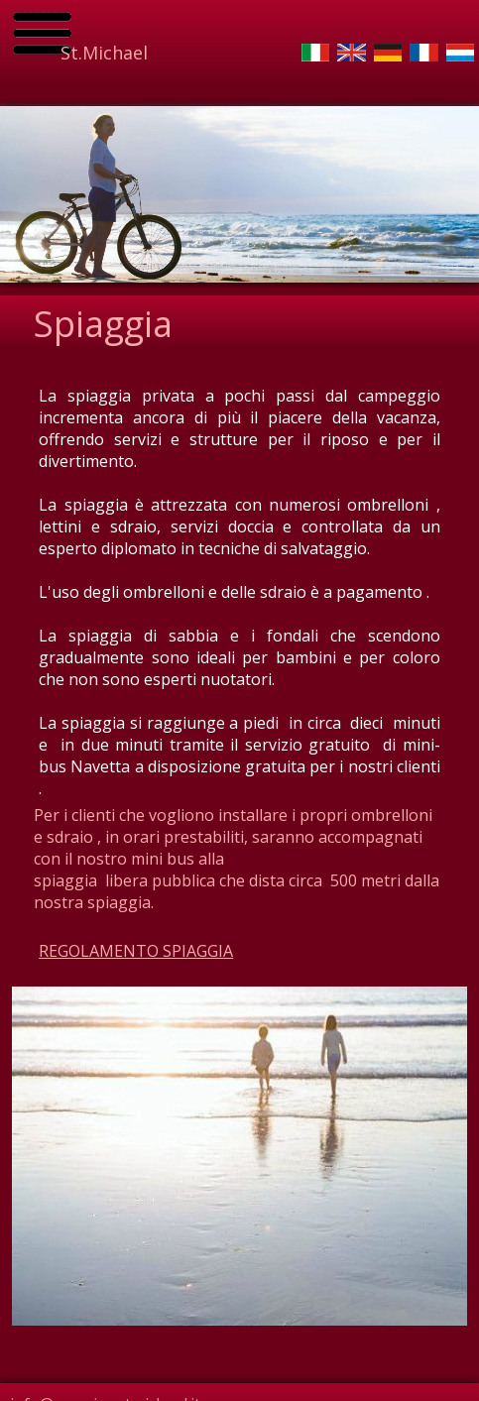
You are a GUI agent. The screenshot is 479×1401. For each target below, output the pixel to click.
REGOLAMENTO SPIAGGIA (136, 951)
